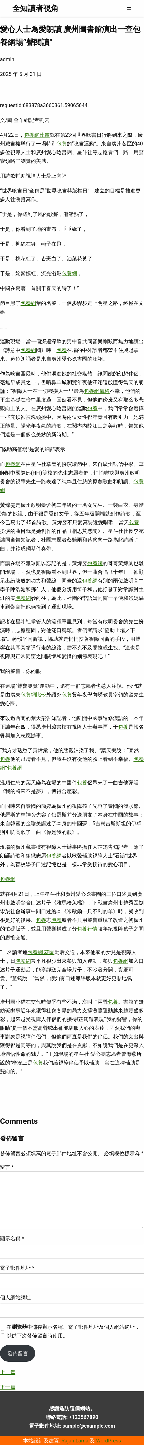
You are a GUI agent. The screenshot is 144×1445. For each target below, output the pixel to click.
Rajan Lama (74, 1441)
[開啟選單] (129, 8)
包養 (61, 144)
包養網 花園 (40, 952)
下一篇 (7, 1387)
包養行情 (87, 929)
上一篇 (7, 1372)
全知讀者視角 (35, 8)
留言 (7, 1167)
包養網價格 (97, 391)
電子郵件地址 (17, 1268)
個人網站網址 (15, 1297)
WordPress (108, 1441)
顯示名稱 (12, 1238)
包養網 (69, 273)
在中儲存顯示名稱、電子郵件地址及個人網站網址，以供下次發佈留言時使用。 (73, 1331)
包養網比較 (37, 135)
